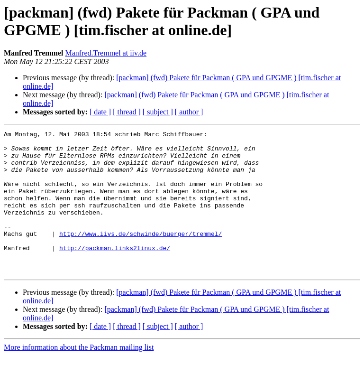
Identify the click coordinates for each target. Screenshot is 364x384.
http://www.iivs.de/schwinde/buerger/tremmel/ (140, 255)
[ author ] (189, 112)
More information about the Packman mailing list (79, 376)
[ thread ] (127, 112)
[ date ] (100, 112)
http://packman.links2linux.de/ (114, 272)
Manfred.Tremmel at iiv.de (105, 53)
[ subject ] (158, 112)
